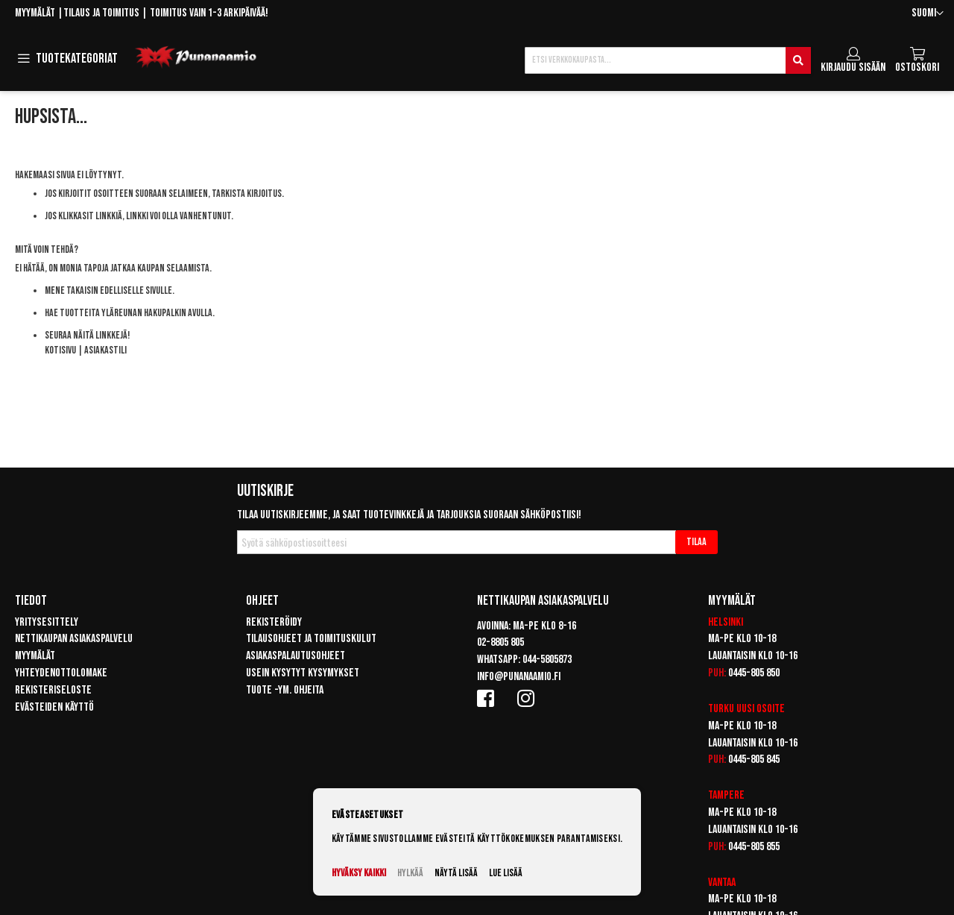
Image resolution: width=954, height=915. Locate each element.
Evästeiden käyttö (54, 707)
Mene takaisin (71, 290)
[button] (928, 13)
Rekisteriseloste (53, 690)
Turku (721, 709)
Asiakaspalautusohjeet (295, 656)
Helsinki (725, 622)
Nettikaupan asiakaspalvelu (74, 639)
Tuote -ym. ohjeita (284, 690)
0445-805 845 (754, 759)
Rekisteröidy (274, 622)
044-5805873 (547, 660)
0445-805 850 (754, 673)
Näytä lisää (456, 873)
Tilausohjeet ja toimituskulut (311, 639)
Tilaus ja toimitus (101, 13)
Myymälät (35, 13)
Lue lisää (505, 873)
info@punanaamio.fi (518, 677)
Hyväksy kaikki (359, 873)
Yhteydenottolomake (61, 673)
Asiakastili (105, 350)
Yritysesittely (46, 622)
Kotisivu (60, 350)
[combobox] (668, 60)
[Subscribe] (696, 542)
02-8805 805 (500, 642)
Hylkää (410, 873)
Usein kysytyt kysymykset (302, 673)
